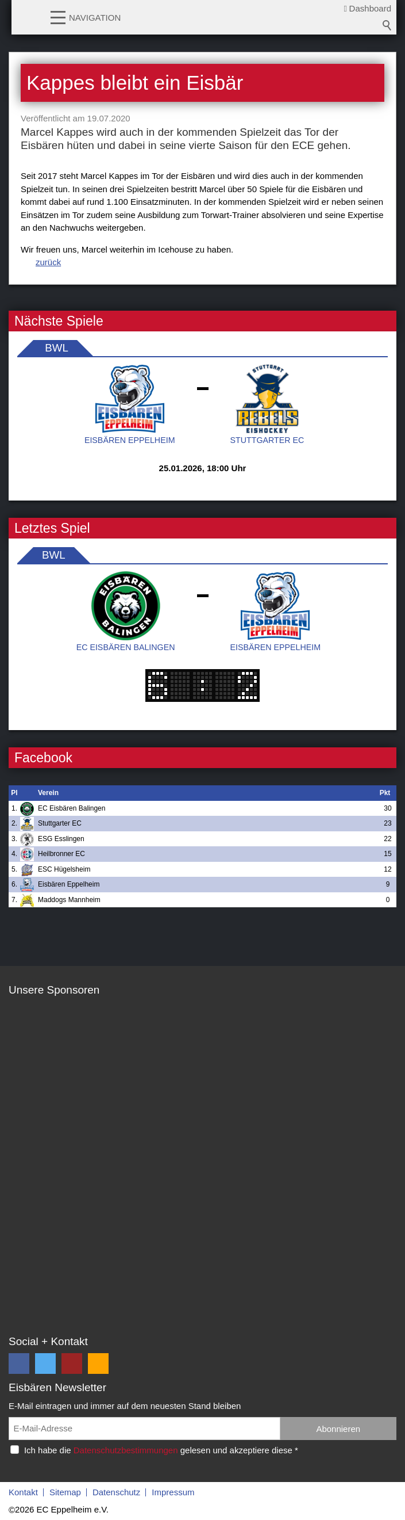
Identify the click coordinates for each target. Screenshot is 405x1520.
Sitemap (65, 1492)
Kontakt (23, 1492)
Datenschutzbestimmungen (126, 1450)
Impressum (173, 1492)
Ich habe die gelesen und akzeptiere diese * (161, 1450)
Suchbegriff (387, 25)
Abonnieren (338, 1429)
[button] (58, 16)
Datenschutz (116, 1492)
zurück (48, 262)
